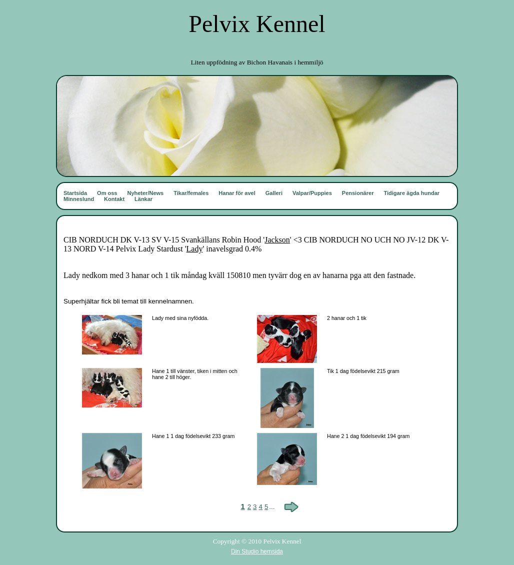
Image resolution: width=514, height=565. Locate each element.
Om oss (107, 193)
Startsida (75, 193)
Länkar (143, 199)
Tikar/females (191, 193)
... (271, 506)
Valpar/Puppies (312, 193)
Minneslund (79, 199)
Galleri (274, 193)
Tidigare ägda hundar (412, 193)
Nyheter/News (145, 193)
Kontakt (114, 199)
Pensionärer (358, 193)
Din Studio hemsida (257, 551)
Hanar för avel (236, 193)
